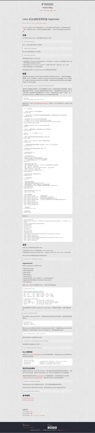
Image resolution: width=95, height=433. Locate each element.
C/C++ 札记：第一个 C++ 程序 (37, 415)
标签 (48, 10)
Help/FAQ (31, 427)
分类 (44, 10)
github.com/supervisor (29, 400)
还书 (31, 412)
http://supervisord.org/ (29, 398)
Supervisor (25, 27)
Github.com (62, 430)
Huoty (41, 430)
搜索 (51, 10)
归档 (41, 10)
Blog (27, 427)
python (44, 23)
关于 (55, 10)
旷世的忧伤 (47, 4)
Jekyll (58, 430)
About (24, 427)
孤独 (31, 413)
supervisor (39, 23)
